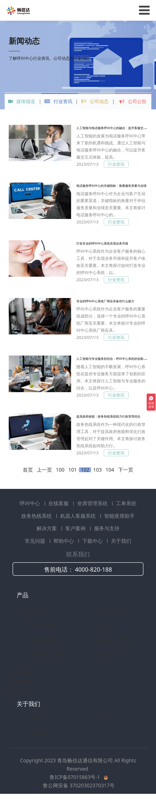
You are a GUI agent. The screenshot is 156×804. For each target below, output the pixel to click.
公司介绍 (36, 722)
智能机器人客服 (112, 642)
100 (60, 472)
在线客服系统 (109, 613)
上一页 (44, 472)
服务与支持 (106, 531)
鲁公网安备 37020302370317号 (79, 788)
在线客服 (59, 506)
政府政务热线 (41, 642)
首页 (28, 472)
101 (72, 472)
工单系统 (126, 506)
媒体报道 (21, 101)
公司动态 (94, 101)
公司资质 (104, 722)
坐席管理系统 (93, 506)
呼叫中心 (30, 506)
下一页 (125, 472)
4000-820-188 (93, 572)
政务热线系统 (37, 518)
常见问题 (35, 543)
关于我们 (121, 543)
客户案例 (76, 531)
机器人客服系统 (78, 518)
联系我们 (36, 736)
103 (97, 472)
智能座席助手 (119, 518)
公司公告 (132, 101)
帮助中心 (64, 543)
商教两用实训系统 (47, 657)
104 (110, 472)
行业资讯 (58, 101)
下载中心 (93, 543)
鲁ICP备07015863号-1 (75, 779)
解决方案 (47, 531)
